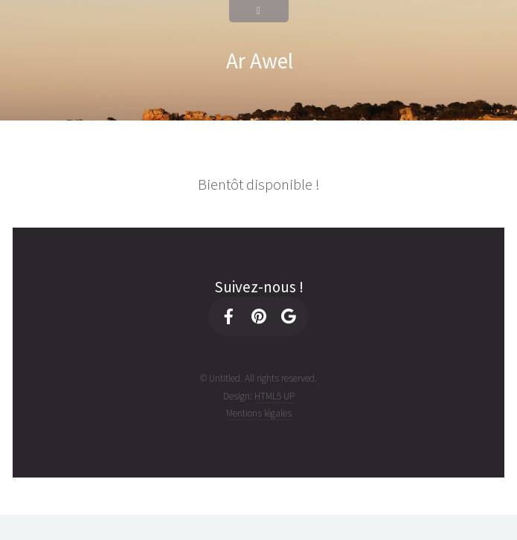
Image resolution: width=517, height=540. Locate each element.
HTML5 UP (274, 396)
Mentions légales (259, 413)
